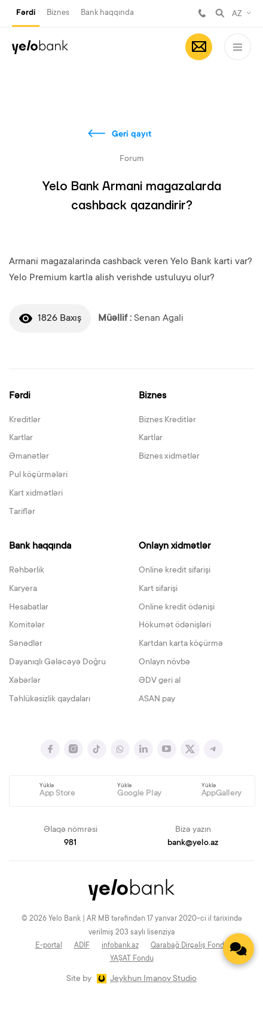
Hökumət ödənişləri (175, 625)
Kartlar (21, 438)
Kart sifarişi (158, 589)
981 (202, 13)
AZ (237, 14)
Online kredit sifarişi (174, 570)
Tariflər (22, 512)
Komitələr (27, 625)
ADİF (82, 946)
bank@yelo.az (192, 843)
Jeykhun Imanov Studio (153, 979)
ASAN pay (157, 699)
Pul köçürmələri (38, 475)
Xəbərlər (25, 681)
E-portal (48, 946)
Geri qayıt (132, 135)
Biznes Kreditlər (167, 420)
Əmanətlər (29, 457)
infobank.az (120, 946)
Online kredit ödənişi (177, 607)
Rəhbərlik (26, 570)
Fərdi (25, 13)
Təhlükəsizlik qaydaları (49, 699)
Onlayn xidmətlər (174, 546)
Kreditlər (25, 420)
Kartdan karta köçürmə (181, 644)
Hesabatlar (28, 607)
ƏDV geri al (160, 681)
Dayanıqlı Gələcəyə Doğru (57, 662)
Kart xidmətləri (36, 494)
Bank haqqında (107, 12)
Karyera (23, 589)
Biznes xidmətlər (169, 457)
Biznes (58, 12)
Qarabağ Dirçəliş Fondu (189, 946)
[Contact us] (238, 948)
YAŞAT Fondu (132, 959)
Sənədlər (25, 644)
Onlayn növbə (164, 662)
